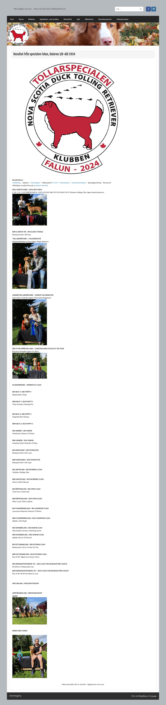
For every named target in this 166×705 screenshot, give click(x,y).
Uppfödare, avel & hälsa (49, 19)
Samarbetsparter (105, 19)
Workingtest (35, 183)
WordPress (143, 696)
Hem (12, 19)
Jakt (78, 19)
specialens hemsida (40, 185)
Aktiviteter (89, 19)
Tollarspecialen (122, 19)
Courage (153, 696)
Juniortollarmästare (78, 183)
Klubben (31, 19)
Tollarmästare (64, 183)
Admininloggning (15, 696)
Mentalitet (68, 19)
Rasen (21, 19)
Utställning (16, 183)
